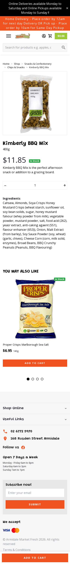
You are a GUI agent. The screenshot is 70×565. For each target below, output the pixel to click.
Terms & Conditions (17, 550)
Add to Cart (35, 557)
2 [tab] (32, 379)
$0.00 (60, 36)
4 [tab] (42, 379)
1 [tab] (28, 379)
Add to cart (35, 363)
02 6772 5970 (21, 431)
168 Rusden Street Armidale (35, 438)
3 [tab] (37, 379)
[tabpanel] (35, 325)
